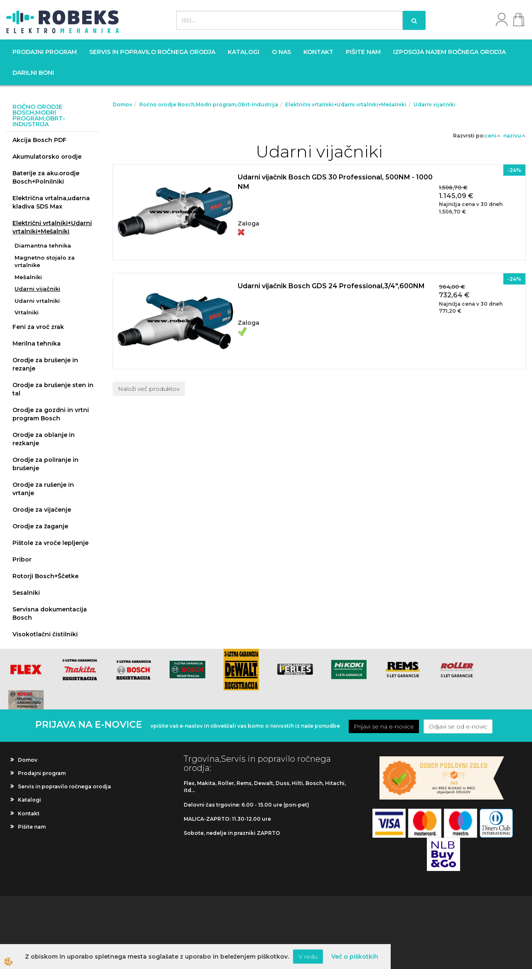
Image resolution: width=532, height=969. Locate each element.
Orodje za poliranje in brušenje (45, 464)
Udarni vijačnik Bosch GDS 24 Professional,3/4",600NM (331, 286)
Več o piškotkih (354, 956)
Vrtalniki (27, 312)
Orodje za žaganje (40, 526)
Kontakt (318, 52)
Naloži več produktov (149, 389)
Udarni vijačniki (37, 288)
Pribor (22, 559)
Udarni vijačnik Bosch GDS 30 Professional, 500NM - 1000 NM (335, 182)
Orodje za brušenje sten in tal (53, 389)
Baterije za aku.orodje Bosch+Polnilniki (45, 177)
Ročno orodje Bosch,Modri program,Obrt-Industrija (208, 104)
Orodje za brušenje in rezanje (45, 364)
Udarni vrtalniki (37, 300)
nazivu (514, 135)
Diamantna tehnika (43, 245)
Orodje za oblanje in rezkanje (43, 439)
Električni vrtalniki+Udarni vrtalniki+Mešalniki (52, 227)
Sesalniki (26, 592)
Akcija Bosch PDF (39, 140)
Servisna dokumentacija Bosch (49, 613)
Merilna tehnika (36, 343)
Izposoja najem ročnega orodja (449, 52)
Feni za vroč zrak (38, 327)
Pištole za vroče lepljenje (50, 543)
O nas (281, 52)
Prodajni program (44, 52)
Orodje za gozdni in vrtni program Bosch (50, 414)
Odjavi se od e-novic (458, 726)
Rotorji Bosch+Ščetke (45, 576)
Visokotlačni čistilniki (45, 634)
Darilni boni (33, 72)
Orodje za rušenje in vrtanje (43, 489)
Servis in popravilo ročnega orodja (152, 52)
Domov (122, 104)
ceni (493, 135)
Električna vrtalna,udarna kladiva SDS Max (51, 202)
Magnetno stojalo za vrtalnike (45, 261)
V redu (308, 956)
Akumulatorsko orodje (46, 156)
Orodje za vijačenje (41, 509)
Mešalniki (28, 277)
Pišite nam (363, 52)
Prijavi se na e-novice (384, 726)
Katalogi (243, 52)
